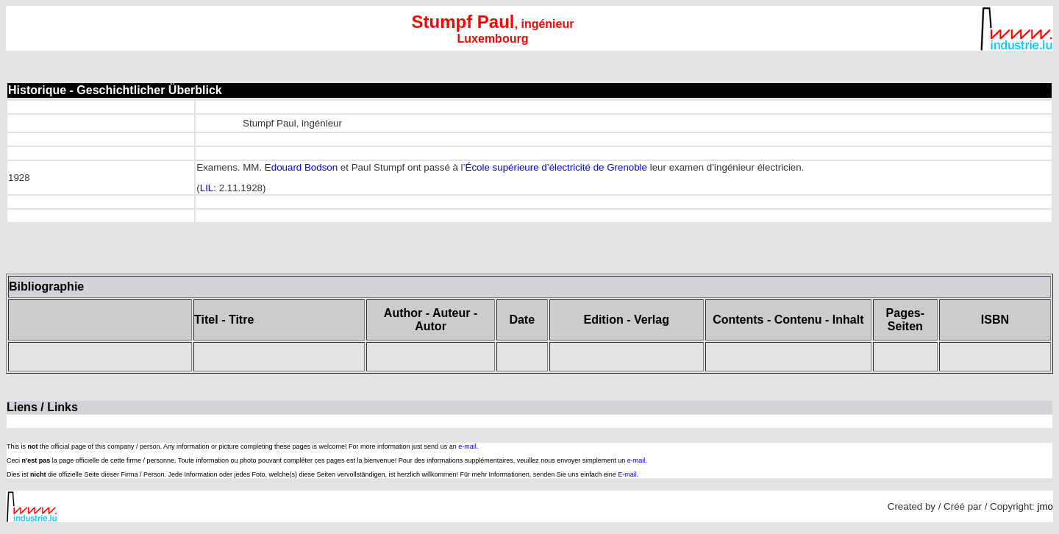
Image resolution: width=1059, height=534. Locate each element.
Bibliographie (46, 286)
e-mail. (468, 446)
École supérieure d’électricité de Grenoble (556, 167)
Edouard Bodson (301, 167)
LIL (207, 187)
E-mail (627, 474)
